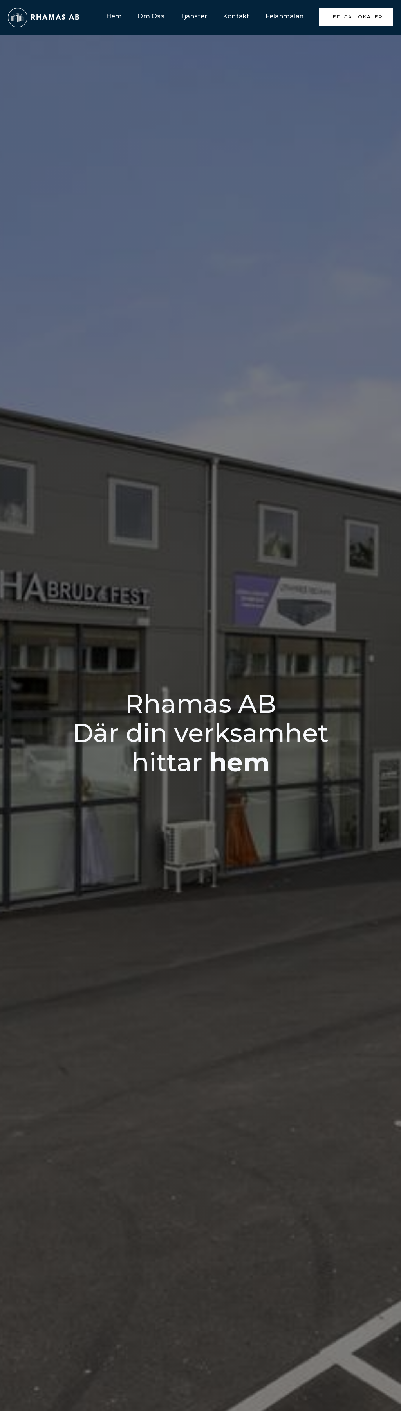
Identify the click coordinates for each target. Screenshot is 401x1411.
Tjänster (193, 16)
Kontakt (236, 16)
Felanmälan (285, 16)
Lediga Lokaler (356, 17)
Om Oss (150, 16)
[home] (44, 17)
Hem (114, 16)
